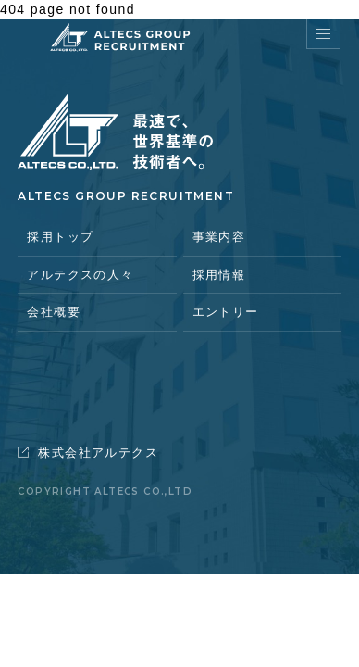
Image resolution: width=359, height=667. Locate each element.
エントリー (225, 312)
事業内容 (219, 237)
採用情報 (219, 275)
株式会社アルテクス (88, 452)
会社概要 (53, 312)
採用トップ (60, 237)
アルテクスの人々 (80, 275)
